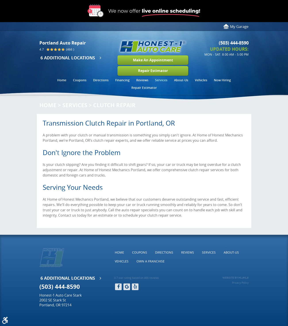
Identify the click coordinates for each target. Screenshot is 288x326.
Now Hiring (222, 80)
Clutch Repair (114, 105)
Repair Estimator (153, 70)
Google (126, 286)
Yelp (135, 286)
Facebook (118, 286)
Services (161, 80)
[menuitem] (62, 81)
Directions (101, 80)
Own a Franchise (150, 261)
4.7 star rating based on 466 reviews (136, 277)
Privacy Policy (240, 282)
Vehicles (201, 80)
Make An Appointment (153, 60)
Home (61, 80)
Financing (122, 80)
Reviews (142, 80)
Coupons (79, 80)
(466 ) (69, 49)
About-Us (181, 80)
